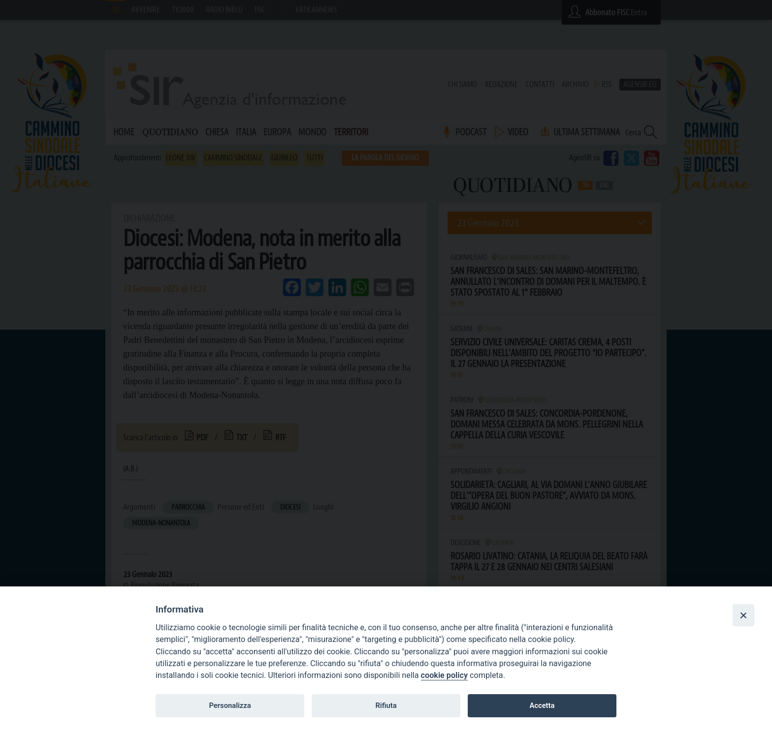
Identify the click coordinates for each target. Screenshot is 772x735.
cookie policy (444, 675)
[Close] (743, 615)
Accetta (541, 705)
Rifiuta (385, 705)
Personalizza (230, 705)
